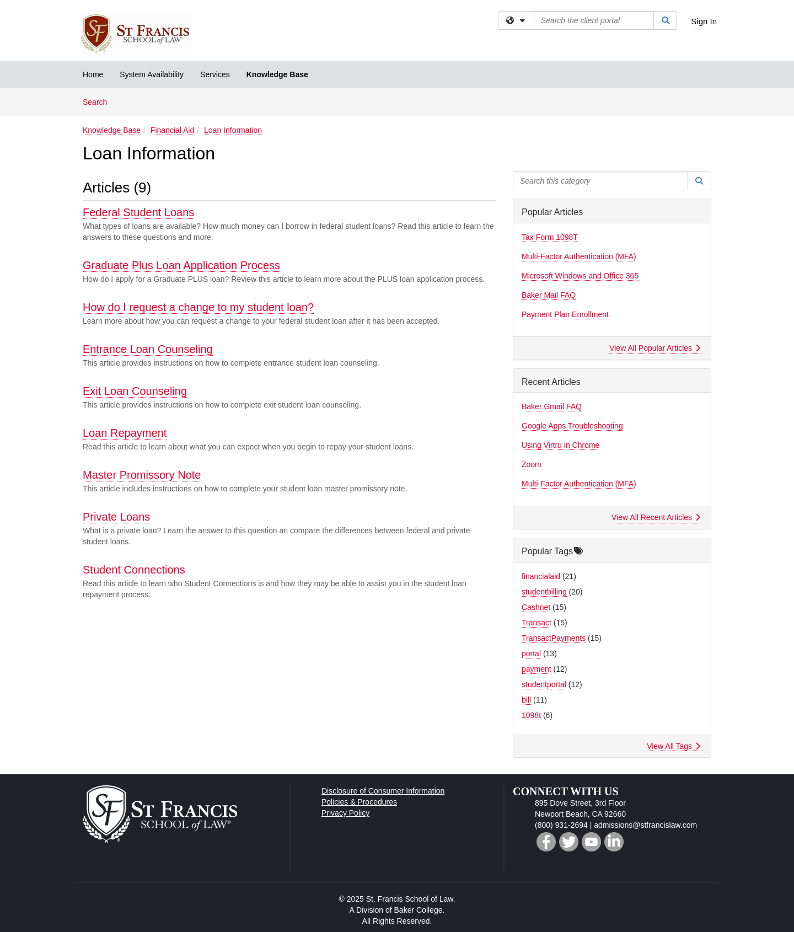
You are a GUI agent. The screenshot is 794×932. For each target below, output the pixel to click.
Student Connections (134, 570)
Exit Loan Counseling (135, 391)
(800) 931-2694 (561, 825)
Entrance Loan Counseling (148, 349)
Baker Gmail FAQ (552, 406)
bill (526, 699)
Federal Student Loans (138, 212)
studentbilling (544, 591)
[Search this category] (600, 181)
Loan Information (233, 130)
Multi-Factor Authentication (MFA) (579, 256)
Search (99, 101)
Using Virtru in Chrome (560, 445)
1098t (531, 715)
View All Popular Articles (654, 348)
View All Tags (673, 746)
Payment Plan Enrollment (565, 314)
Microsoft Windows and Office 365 (580, 275)
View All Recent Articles (655, 517)
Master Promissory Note (142, 475)
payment (536, 669)
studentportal (544, 684)
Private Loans (116, 517)
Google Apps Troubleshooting (572, 425)
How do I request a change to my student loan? (198, 307)
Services (215, 74)
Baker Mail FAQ (549, 295)
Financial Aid (172, 130)
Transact (536, 622)
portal (531, 653)
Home (93, 74)
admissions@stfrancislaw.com (645, 825)
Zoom (531, 464)
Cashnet (536, 607)
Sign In (704, 21)
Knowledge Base (277, 74)
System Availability (152, 74)
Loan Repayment (125, 433)
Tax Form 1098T (550, 237)
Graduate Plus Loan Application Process (181, 265)
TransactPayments (554, 638)
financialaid (541, 576)
